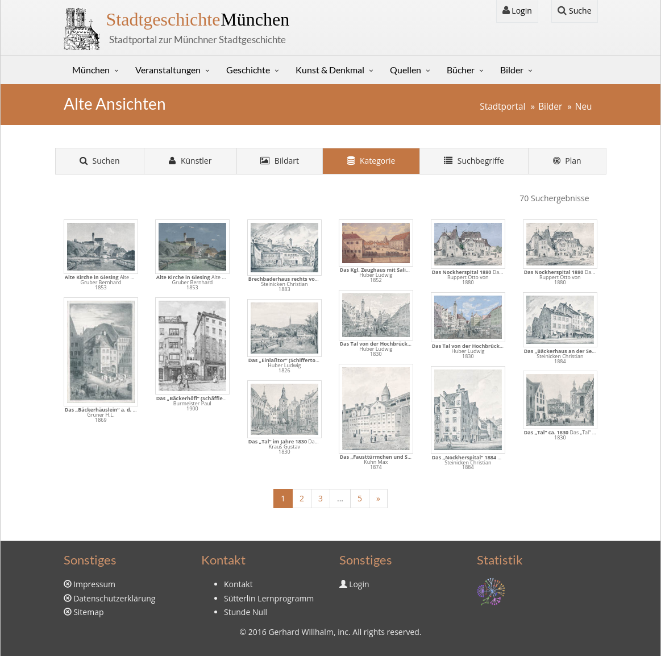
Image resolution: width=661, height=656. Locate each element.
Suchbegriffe (474, 160)
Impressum (94, 584)
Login (517, 10)
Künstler (190, 160)
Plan (567, 160)
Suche (574, 10)
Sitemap (88, 612)
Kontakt (238, 584)
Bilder (511, 69)
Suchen (100, 160)
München (198, 19)
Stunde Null (245, 612)
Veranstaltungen (168, 69)
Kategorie (371, 160)
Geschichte (248, 69)
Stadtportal (502, 107)
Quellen (405, 69)
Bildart (279, 160)
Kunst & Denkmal (330, 69)
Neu (583, 107)
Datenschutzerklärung (114, 598)
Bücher (461, 69)
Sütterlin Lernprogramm (269, 598)
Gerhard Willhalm (300, 631)
